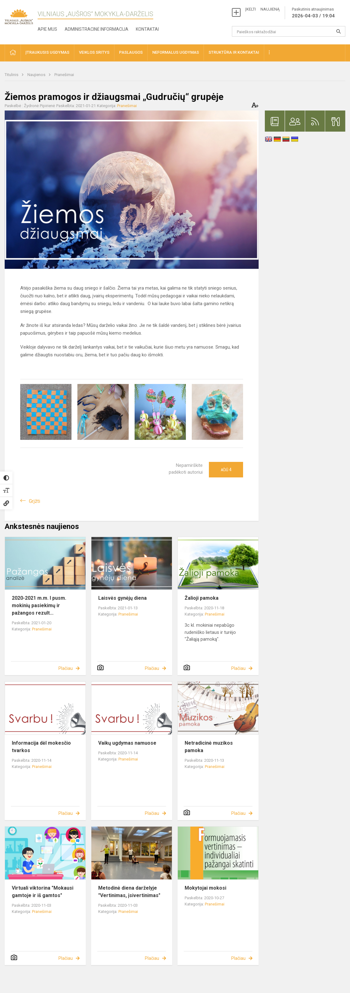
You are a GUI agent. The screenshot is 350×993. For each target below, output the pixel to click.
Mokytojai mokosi (205, 888)
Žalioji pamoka (202, 598)
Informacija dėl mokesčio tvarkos (41, 746)
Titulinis (12, 74)
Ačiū (226, 469)
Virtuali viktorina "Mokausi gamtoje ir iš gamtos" (42, 891)
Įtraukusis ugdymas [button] (47, 52)
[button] (13, 52)
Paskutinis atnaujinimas (313, 13)
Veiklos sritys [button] (94, 52)
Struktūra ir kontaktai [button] (234, 52)
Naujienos (36, 74)
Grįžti (34, 501)
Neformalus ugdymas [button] (175, 52)
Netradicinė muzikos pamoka (209, 746)
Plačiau (65, 668)
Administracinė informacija (96, 29)
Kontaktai (147, 29)
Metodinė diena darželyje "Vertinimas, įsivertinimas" (129, 891)
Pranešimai (64, 74)
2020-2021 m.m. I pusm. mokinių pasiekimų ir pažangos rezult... (39, 605)
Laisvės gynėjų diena (122, 598)
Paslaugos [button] (131, 52)
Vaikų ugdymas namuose (127, 743)
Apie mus (47, 29)
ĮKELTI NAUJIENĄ (262, 9)
